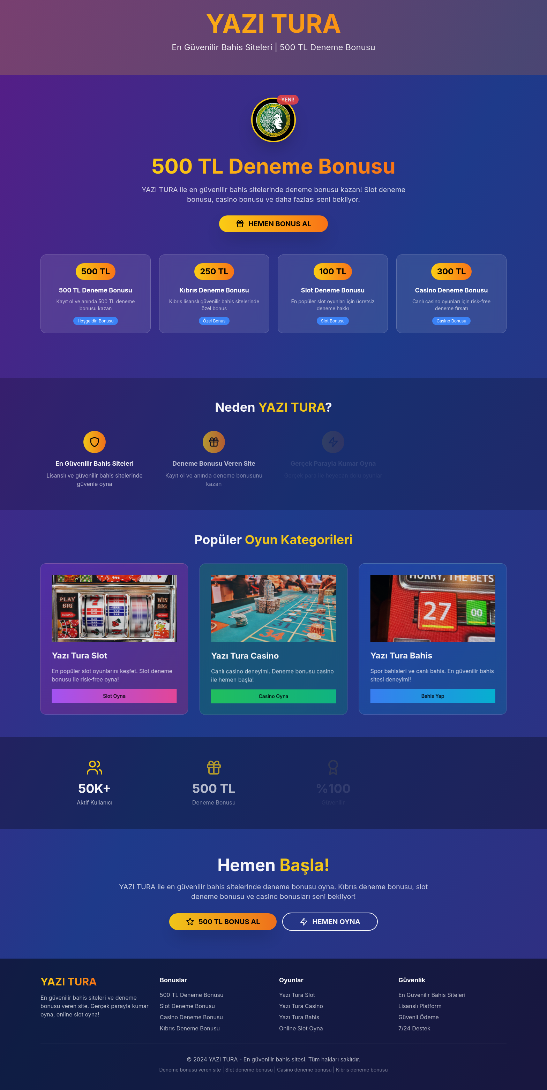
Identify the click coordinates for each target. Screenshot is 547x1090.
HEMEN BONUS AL (273, 224)
